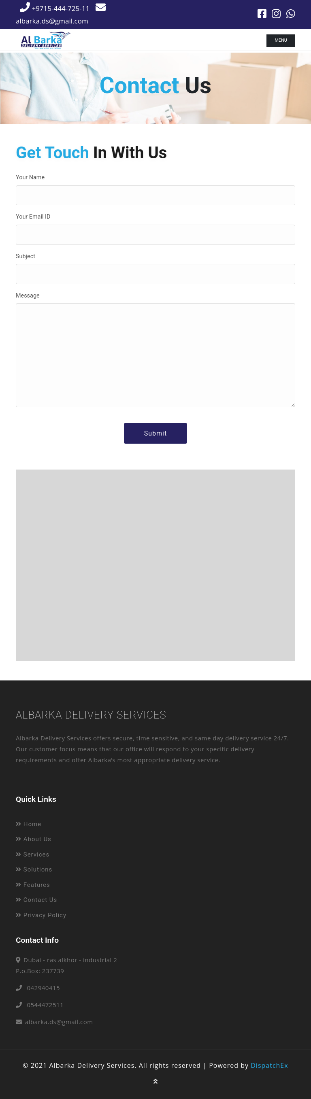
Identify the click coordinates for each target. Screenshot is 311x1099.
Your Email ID (33, 216)
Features (33, 885)
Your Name (30, 177)
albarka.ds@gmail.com (59, 1022)
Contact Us (36, 899)
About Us (33, 839)
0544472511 (45, 1005)
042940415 (43, 988)
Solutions (34, 869)
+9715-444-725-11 (54, 8)
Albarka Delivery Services (91, 715)
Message (28, 295)
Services (32, 854)
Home (28, 824)
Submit (155, 433)
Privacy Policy (41, 915)
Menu (281, 40)
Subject (25, 256)
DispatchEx (269, 1065)
